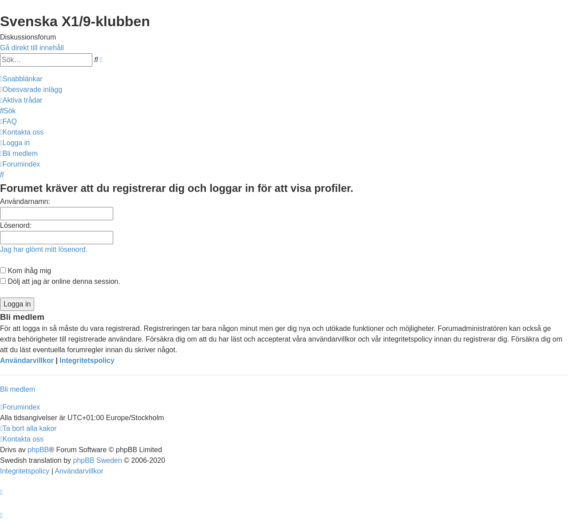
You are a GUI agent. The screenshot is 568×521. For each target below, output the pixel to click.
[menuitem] (31, 89)
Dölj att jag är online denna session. (60, 281)
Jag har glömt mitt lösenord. (43, 249)
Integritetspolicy (86, 360)
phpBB (38, 449)
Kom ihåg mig (25, 270)
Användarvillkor (27, 360)
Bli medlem (17, 389)
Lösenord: (16, 225)
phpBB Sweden (97, 460)
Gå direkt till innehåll (32, 48)
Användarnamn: (25, 201)
